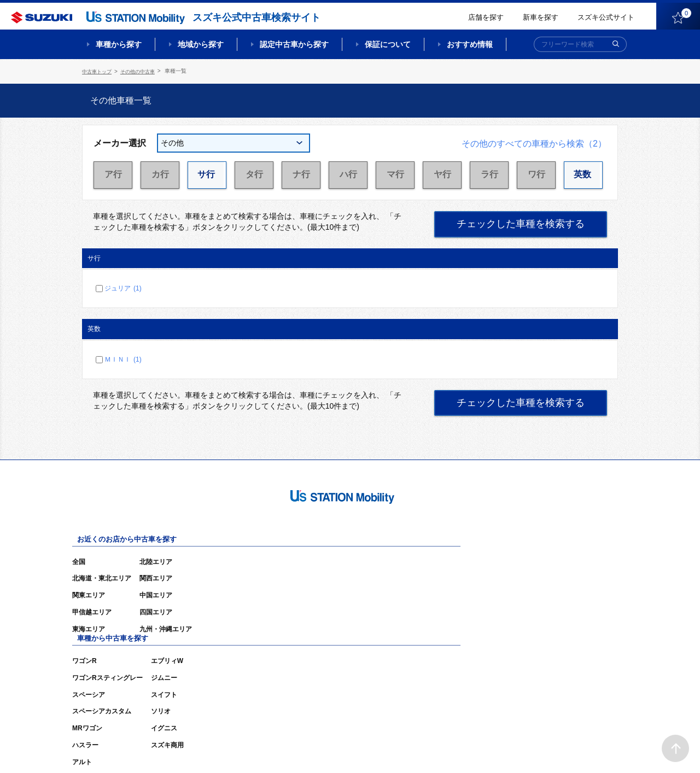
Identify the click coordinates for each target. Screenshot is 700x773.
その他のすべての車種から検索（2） (534, 142)
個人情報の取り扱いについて (575, 748)
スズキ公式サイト (606, 17)
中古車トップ (98, 71)
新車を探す (540, 17)
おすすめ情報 (470, 44)
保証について (388, 44)
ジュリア (123, 286)
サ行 (207, 173)
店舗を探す (486, 17)
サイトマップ (433, 748)
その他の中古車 (143, 71)
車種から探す (119, 44)
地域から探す (201, 44)
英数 (583, 173)
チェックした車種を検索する (521, 222)
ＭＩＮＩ (123, 358)
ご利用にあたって (492, 748)
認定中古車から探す (294, 44)
